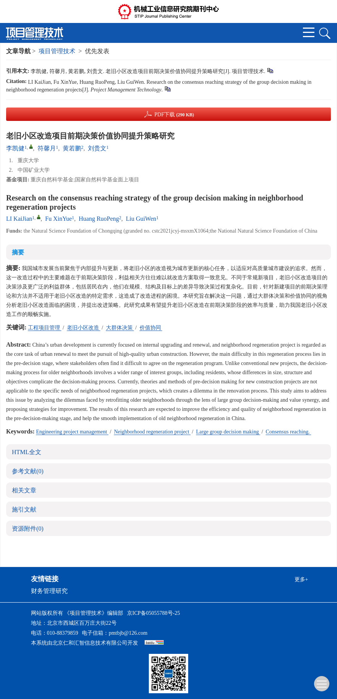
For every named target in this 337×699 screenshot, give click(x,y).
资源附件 (28, 528)
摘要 (18, 252)
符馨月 (46, 148)
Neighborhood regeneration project (152, 432)
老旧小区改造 (84, 328)
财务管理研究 (49, 591)
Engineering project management (72, 432)
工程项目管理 (45, 328)
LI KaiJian (19, 218)
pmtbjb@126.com (128, 633)
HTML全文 (26, 452)
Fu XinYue (58, 218)
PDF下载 (174, 114)
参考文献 (28, 471)
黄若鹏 (72, 148)
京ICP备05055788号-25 (153, 613)
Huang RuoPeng (99, 218)
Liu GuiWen (141, 218)
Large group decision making (228, 432)
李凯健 (15, 148)
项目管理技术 (57, 51)
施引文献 (24, 509)
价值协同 (151, 328)
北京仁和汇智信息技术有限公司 (89, 643)
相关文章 (24, 490)
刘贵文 (97, 148)
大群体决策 (120, 328)
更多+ (301, 579)
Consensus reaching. (288, 432)
